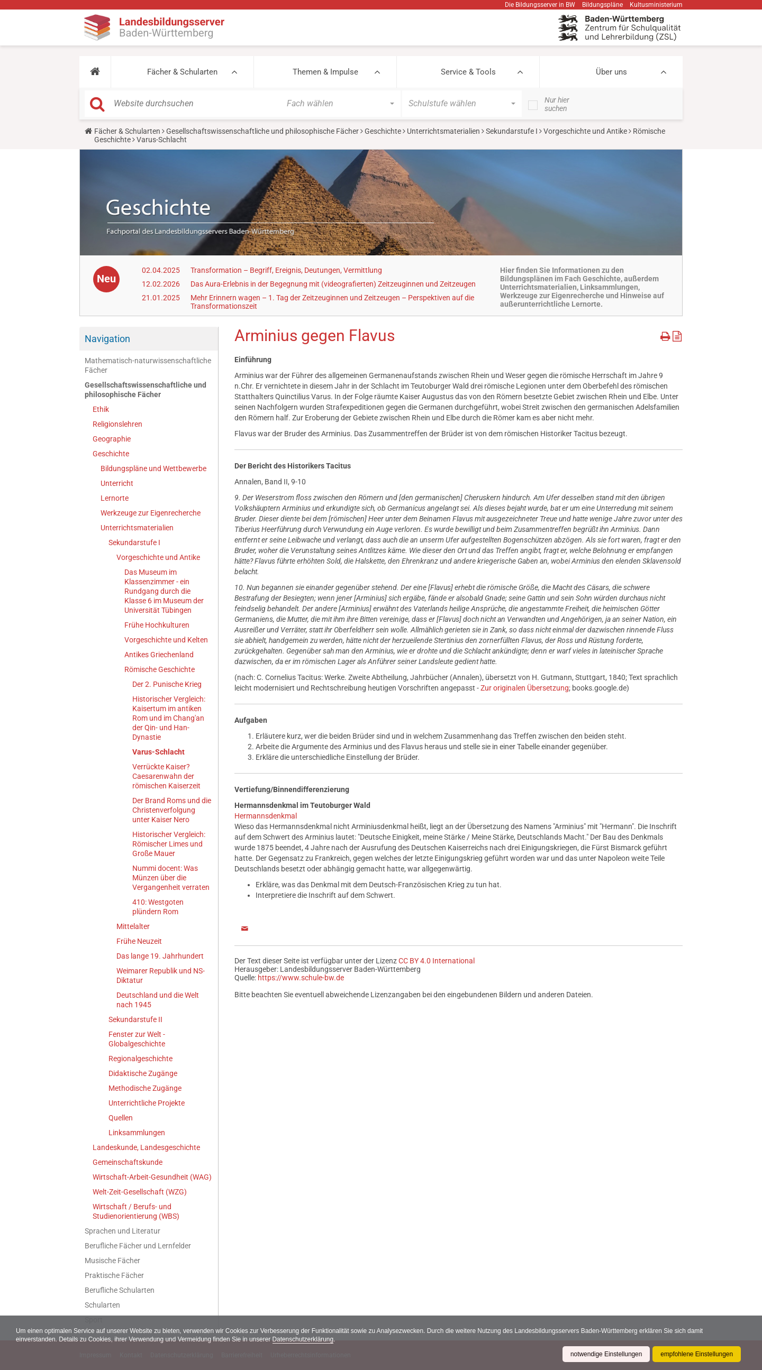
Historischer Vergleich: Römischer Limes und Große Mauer (168, 844)
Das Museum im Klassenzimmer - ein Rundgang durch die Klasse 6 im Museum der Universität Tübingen (164, 591)
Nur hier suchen (557, 104)
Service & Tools (468, 72)
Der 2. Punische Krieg (167, 684)
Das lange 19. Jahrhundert (160, 956)
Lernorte (115, 498)
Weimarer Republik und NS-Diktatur (160, 976)
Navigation (107, 338)
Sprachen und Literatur (122, 1231)
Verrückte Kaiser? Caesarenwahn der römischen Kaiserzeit (166, 776)
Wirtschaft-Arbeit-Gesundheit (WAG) (152, 1177)
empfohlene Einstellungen (696, 1354)
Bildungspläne (602, 4)
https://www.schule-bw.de (301, 977)
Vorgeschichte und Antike (585, 131)
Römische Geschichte (159, 669)
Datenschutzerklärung (306, 1339)
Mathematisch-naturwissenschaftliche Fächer (148, 365)
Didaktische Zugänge (142, 1073)
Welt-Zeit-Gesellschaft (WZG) (140, 1192)
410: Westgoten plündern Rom (158, 907)
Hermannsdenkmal (265, 816)
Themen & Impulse (325, 72)
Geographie (112, 439)
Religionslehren (117, 424)
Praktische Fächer (114, 1275)
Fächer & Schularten (182, 72)
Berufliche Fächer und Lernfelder (138, 1246)
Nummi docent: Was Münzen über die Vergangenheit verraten (171, 877)
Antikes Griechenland (159, 654)
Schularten (102, 1305)
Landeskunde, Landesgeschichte (146, 1147)
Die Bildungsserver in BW (540, 4)
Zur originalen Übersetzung (524, 688)
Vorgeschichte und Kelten (166, 640)
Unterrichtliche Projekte (146, 1103)
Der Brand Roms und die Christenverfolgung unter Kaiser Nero (171, 810)
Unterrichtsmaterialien (443, 131)
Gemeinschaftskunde (127, 1162)
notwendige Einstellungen (605, 1354)
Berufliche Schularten (120, 1290)
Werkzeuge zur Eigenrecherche (151, 513)
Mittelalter (133, 926)
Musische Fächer (112, 1260)
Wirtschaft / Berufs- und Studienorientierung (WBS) (136, 1211)
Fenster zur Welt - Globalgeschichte (136, 1039)
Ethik (101, 409)
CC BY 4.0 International (436, 961)
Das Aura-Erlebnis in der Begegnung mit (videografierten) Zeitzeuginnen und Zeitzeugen (333, 284)
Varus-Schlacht (158, 752)
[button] (95, 72)
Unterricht (117, 483)
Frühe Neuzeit (139, 941)
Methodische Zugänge (145, 1088)
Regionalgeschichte (140, 1058)
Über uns (611, 72)
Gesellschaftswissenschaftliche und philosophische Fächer (262, 131)
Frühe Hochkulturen (156, 625)
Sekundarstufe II (135, 1019)
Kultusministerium (656, 4)
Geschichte (383, 131)
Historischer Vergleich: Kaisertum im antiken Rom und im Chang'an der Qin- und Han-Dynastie (168, 718)
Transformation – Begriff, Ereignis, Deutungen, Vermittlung (286, 270)
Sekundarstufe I (512, 131)
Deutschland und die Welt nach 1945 (157, 1000)
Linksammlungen (136, 1132)
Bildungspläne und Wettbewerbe (153, 468)
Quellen (120, 1118)
